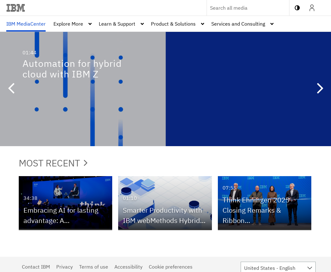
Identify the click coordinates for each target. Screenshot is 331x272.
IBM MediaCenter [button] (26, 24)
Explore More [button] (68, 24)
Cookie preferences (171, 267)
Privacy (64, 267)
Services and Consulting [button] (238, 24)
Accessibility (128, 267)
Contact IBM (36, 267)
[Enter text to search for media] (241, 8)
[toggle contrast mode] (297, 8)
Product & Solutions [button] (173, 24)
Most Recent (53, 163)
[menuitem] (26, 24)
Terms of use (93, 267)
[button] (11, 89)
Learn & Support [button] (117, 24)
